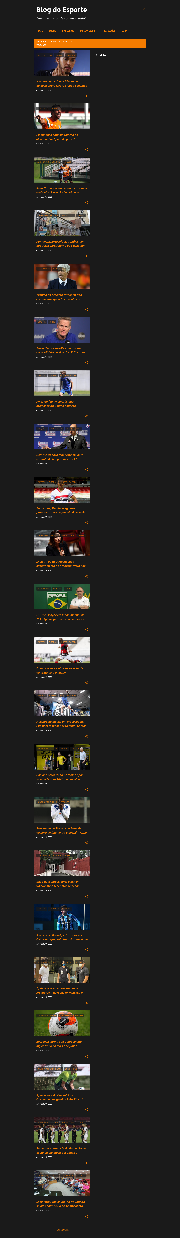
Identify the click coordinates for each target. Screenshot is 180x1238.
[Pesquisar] (144, 9)
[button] (86, 96)
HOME (39, 30)
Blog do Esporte (61, 10)
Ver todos (41, 45)
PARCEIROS (68, 30)
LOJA (124, 30)
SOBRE (52, 30)
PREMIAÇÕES (108, 30)
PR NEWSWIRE (87, 30)
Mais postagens (62, 1230)
